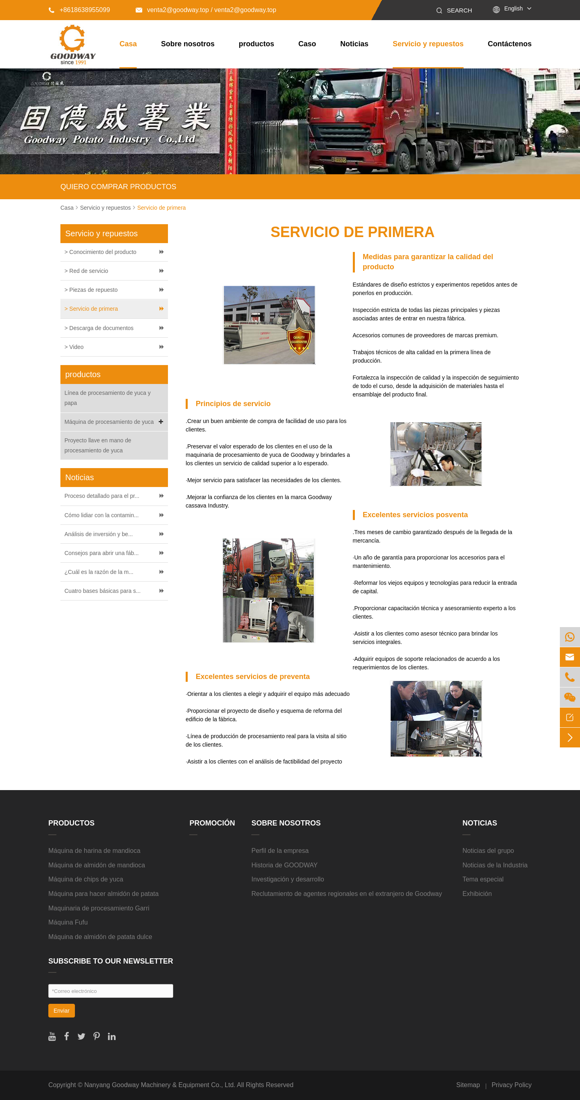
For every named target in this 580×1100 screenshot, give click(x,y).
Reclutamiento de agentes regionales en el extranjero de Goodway (346, 893)
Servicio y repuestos (428, 44)
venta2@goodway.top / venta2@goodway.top (206, 9)
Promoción (212, 823)
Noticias (354, 44)
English (513, 8)
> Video (74, 347)
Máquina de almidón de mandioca (96, 865)
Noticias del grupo (488, 850)
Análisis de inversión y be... (98, 534)
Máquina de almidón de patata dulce (100, 936)
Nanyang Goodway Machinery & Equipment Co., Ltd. (159, 1084)
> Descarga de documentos (99, 328)
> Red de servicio (86, 271)
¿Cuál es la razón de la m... (98, 572)
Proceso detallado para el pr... (101, 496)
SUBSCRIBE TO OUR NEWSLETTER (110, 961)
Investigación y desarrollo (287, 879)
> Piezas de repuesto (91, 290)
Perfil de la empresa (280, 850)
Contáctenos (510, 44)
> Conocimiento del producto (100, 252)
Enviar (62, 1010)
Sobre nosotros (188, 44)
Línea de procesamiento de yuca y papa (107, 398)
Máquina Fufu (68, 922)
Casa (128, 44)
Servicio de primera (161, 207)
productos (256, 44)
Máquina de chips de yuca (85, 879)
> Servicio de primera (91, 308)
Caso (307, 44)
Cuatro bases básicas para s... (102, 591)
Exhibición (477, 893)
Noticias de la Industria (495, 865)
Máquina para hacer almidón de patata (103, 893)
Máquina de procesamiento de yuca (115, 422)
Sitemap (468, 1084)
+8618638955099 (79, 9)
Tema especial (482, 879)
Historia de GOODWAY (284, 865)
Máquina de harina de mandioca (94, 850)
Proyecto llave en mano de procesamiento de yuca (97, 445)
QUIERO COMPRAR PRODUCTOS (118, 187)
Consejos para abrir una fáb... (101, 553)
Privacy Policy (511, 1084)
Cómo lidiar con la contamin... (101, 515)
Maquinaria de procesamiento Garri (98, 908)
